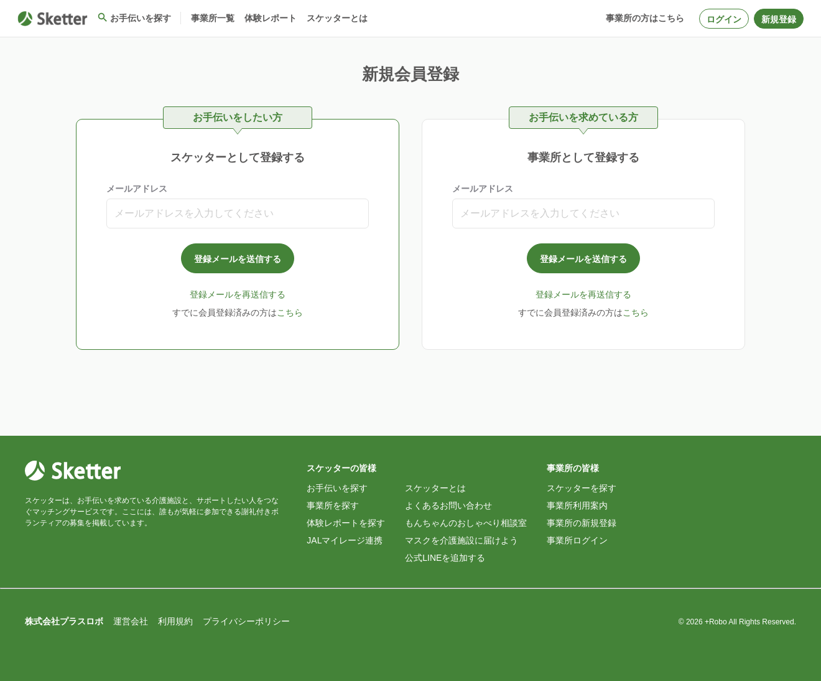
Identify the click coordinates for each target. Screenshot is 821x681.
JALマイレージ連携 (345, 540)
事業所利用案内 (577, 505)
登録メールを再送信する (237, 294)
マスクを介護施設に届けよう (461, 540)
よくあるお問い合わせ (448, 505)
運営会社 (130, 621)
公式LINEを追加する (445, 558)
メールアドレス (136, 189)
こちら (290, 312)
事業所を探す (333, 505)
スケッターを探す (581, 488)
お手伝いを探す (337, 488)
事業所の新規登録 (581, 523)
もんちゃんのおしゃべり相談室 (466, 523)
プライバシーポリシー (246, 621)
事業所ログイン (577, 540)
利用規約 (175, 621)
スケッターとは (435, 488)
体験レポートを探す (346, 523)
